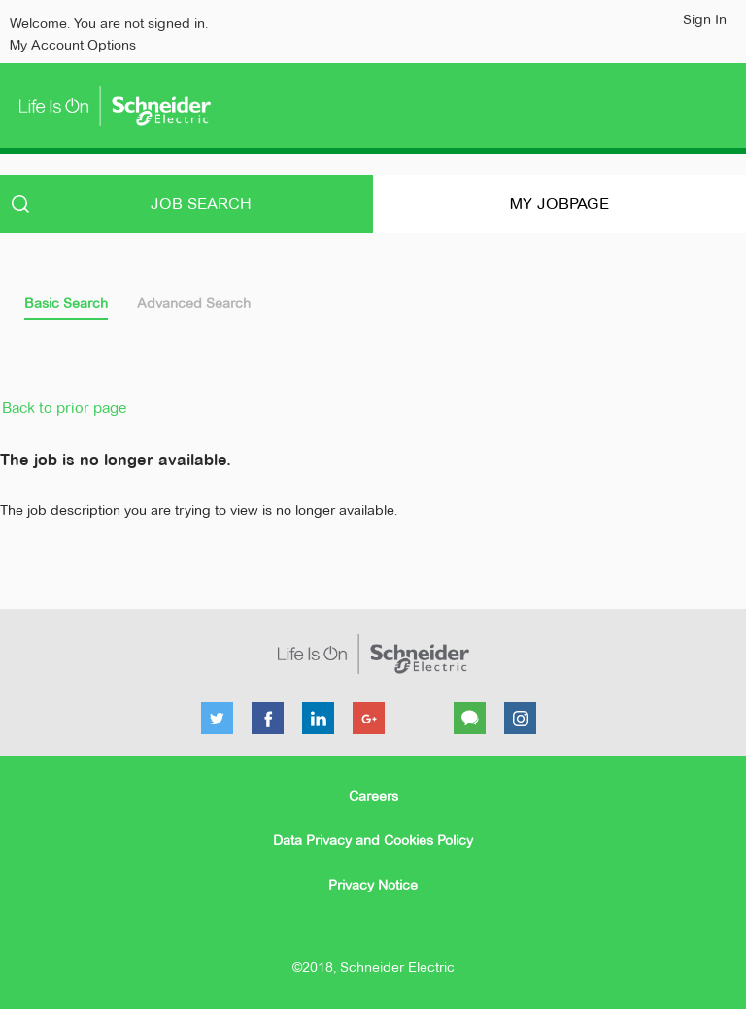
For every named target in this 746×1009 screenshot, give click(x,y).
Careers (373, 796)
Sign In (705, 19)
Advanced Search (194, 303)
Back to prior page (64, 407)
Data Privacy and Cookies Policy (373, 840)
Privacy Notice (373, 884)
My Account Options (73, 44)
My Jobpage (559, 203)
